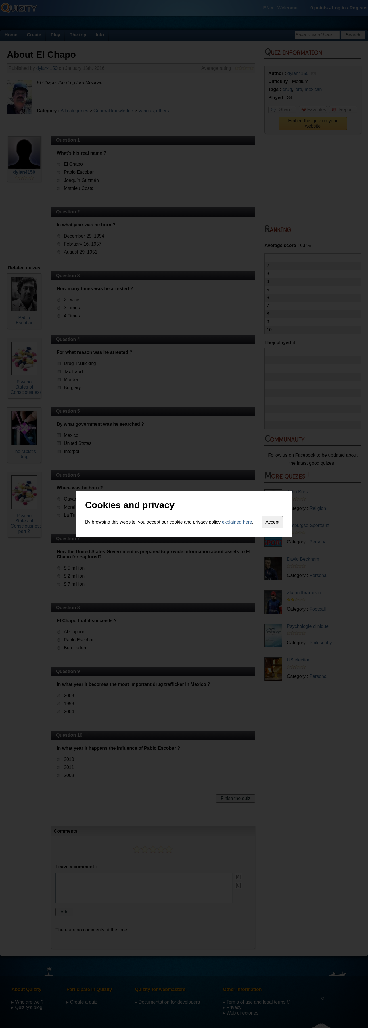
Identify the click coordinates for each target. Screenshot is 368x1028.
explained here (237, 522)
